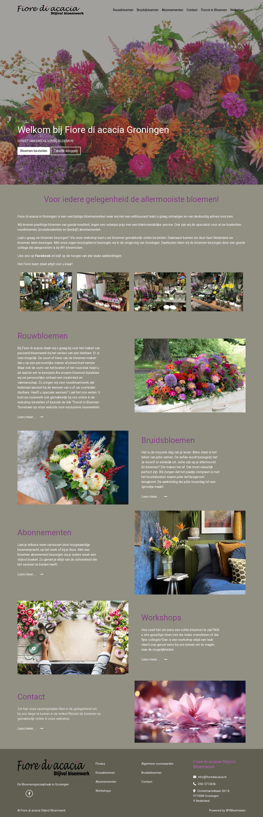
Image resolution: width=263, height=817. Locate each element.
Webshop (237, 10)
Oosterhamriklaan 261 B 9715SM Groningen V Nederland (211, 796)
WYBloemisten (236, 810)
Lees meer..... (30, 417)
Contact (192, 10)
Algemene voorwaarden (157, 764)
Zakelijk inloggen (66, 151)
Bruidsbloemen (147, 10)
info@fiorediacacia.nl (209, 777)
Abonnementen (172, 10)
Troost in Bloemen (214, 10)
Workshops (103, 791)
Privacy (100, 764)
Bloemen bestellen (33, 151)
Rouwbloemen (123, 10)
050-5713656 (204, 784)
